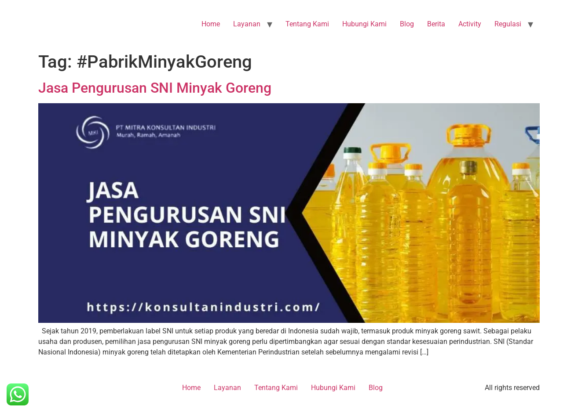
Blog (407, 24)
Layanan (246, 24)
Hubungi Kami (364, 24)
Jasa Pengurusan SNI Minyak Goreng (154, 88)
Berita (436, 24)
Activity (469, 24)
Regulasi (507, 24)
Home (210, 24)
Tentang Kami (307, 24)
